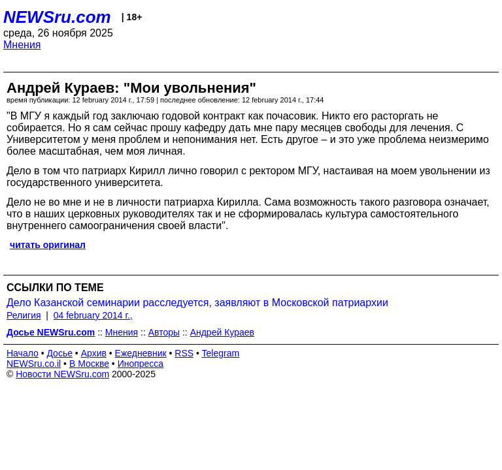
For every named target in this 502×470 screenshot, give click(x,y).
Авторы (164, 332)
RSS (184, 353)
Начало (23, 353)
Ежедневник (141, 353)
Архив (94, 353)
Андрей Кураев (222, 332)
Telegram (221, 353)
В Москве (89, 363)
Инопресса (141, 363)
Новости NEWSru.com (62, 374)
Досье (59, 353)
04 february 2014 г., (93, 315)
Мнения (22, 44)
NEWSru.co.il (34, 363)
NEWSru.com (57, 17)
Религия (24, 315)
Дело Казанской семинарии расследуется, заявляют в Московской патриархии (197, 302)
